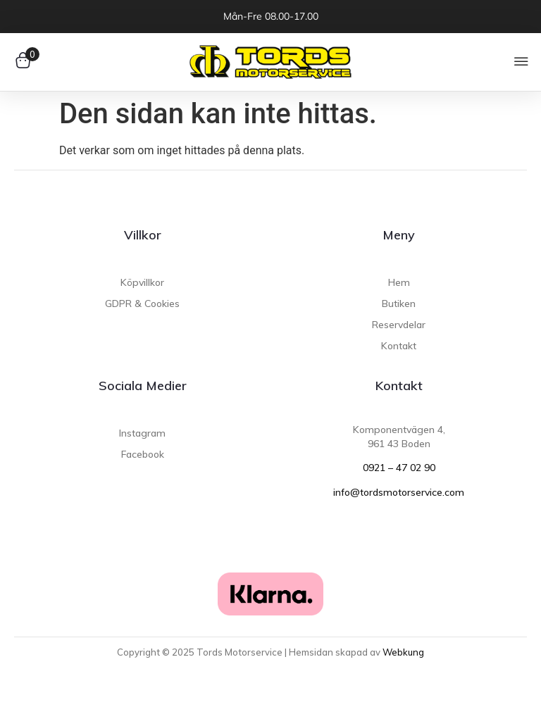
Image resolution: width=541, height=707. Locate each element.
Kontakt (399, 385)
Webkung (403, 652)
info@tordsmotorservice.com (398, 492)
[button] (521, 62)
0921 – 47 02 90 (399, 467)
